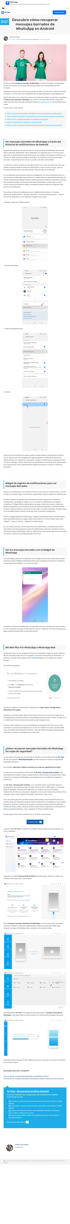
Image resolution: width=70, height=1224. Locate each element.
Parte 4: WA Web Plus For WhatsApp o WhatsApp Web (24, 122)
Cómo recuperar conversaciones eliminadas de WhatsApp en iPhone (26, 1076)
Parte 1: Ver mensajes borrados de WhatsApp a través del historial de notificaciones (34, 113)
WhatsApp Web (37, 658)
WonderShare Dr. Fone (45, 102)
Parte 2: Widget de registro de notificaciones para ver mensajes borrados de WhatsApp (35, 116)
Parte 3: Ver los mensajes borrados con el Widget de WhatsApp (27, 119)
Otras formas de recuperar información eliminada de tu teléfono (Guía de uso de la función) (34, 1079)
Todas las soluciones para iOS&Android (30, 39)
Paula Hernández (14, 37)
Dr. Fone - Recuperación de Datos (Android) (28, 1091)
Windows (28, 1122)
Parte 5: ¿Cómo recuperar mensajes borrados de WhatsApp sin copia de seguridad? (34, 125)
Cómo (7, 1160)
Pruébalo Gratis (33, 822)
